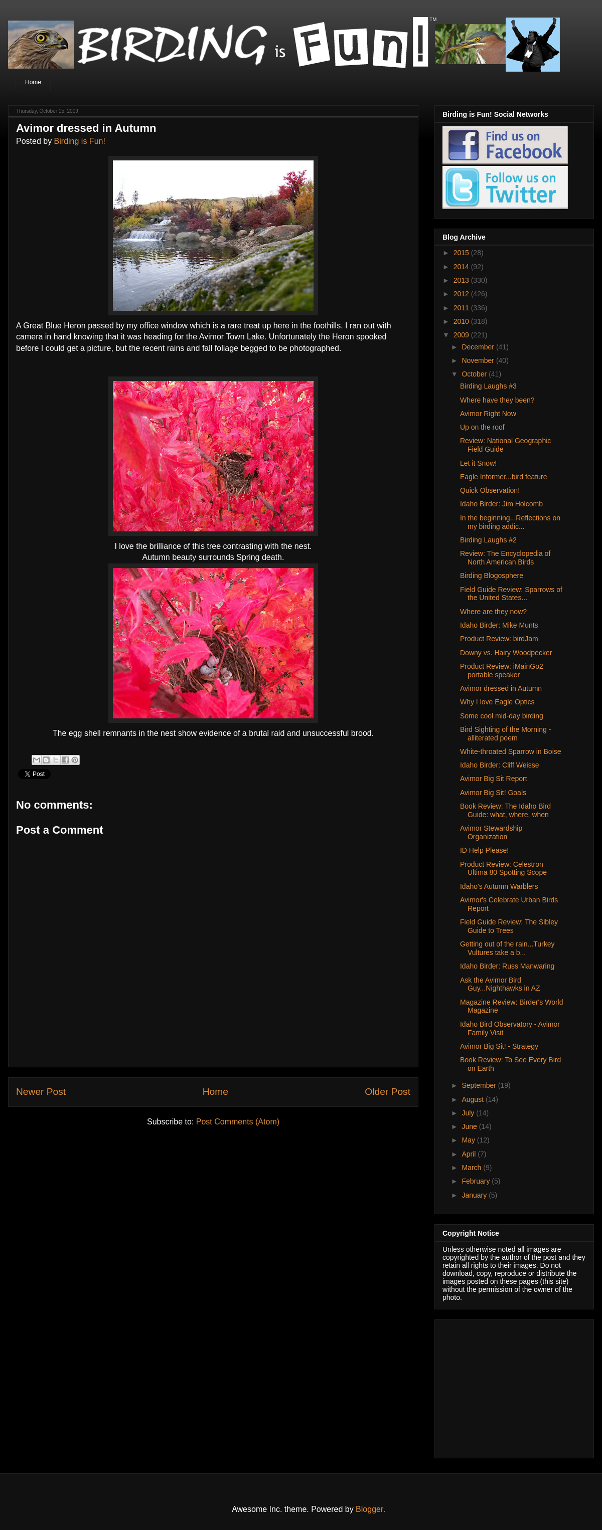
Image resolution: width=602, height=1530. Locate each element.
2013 (462, 280)
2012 (462, 294)
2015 (462, 253)
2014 (462, 267)
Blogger (369, 1509)
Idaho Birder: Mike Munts (499, 625)
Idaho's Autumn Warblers (499, 886)
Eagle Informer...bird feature (503, 477)
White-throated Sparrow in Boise (510, 751)
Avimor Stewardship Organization (491, 832)
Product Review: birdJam (499, 639)
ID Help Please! (484, 850)
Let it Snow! (478, 463)
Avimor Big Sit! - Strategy (499, 1046)
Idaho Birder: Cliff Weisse (499, 765)
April (470, 1154)
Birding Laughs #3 (488, 386)
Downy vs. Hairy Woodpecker (506, 653)
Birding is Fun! (79, 141)
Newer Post (41, 1091)
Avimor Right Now (488, 414)
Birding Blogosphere (491, 575)
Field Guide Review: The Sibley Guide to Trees (509, 926)
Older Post (387, 1091)
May (469, 1140)
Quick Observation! (490, 490)
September (480, 1085)
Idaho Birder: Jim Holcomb (501, 504)
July (469, 1113)
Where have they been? (497, 400)
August (473, 1099)
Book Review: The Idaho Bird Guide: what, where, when (505, 810)
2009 (462, 335)
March (472, 1168)
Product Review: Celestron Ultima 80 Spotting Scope (503, 868)
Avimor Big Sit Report (493, 779)
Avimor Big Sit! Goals (493, 793)
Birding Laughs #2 (488, 540)
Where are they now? (493, 612)
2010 (462, 321)
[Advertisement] (505, 1386)
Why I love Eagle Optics (497, 702)
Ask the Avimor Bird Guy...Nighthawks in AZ (500, 984)
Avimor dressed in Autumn (501, 688)
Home (33, 82)
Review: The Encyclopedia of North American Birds (505, 557)
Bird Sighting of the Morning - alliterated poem (505, 733)
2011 (462, 308)
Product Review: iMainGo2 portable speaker (501, 670)
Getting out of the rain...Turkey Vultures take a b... (507, 948)
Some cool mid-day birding (501, 716)
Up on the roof (482, 427)
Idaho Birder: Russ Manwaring (507, 966)
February (477, 1181)
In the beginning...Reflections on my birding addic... (510, 522)
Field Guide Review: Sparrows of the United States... (511, 594)
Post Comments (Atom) (237, 1121)
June (470, 1126)
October (475, 374)
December (479, 347)
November (479, 360)
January (475, 1195)
